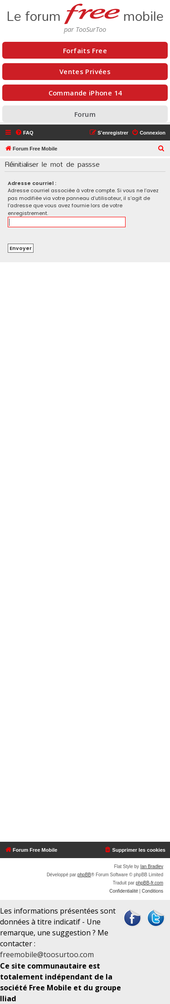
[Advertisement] (85, 552)
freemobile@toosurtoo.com (47, 954)
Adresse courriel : (32, 183)
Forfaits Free (85, 50)
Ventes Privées (85, 71)
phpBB (84, 874)
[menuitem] (24, 132)
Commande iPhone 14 (85, 92)
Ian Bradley (151, 866)
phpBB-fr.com (149, 882)
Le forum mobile (85, 12)
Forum (85, 114)
